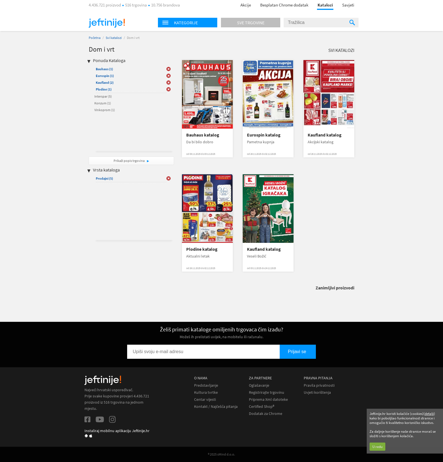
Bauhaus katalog (202, 135)
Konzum (102, 103)
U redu (377, 446)
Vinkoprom (104, 110)
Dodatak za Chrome (265, 413)
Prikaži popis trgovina (129, 161)
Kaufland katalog (325, 135)
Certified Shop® (261, 406)
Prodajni (104, 178)
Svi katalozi (114, 38)
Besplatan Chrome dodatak (284, 5)
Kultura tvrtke (206, 392)
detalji (429, 413)
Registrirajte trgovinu (266, 392)
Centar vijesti (205, 399)
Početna (95, 38)
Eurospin (105, 76)
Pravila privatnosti (319, 385)
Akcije (245, 5)
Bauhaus (104, 69)
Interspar (103, 96)
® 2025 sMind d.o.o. (221, 454)
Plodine (104, 89)
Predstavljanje (206, 385)
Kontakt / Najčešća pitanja (216, 406)
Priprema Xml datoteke (268, 399)
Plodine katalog (202, 249)
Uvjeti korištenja (317, 392)
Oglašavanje (259, 385)
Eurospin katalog (264, 135)
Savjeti (348, 5)
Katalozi (325, 5)
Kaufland (105, 82)
